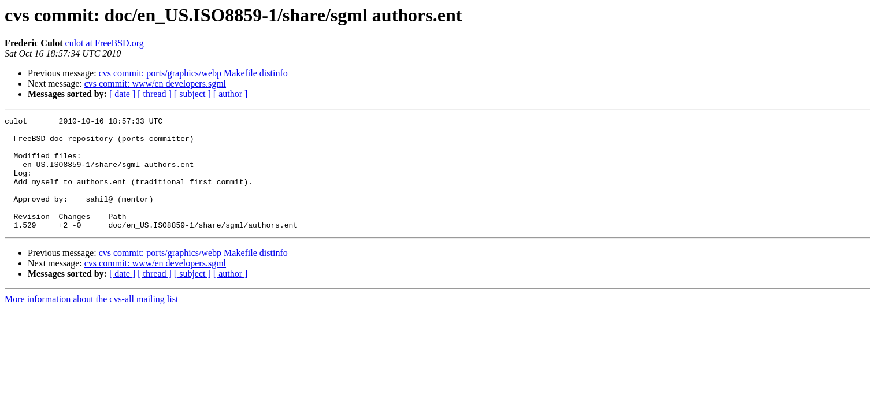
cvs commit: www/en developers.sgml (155, 83)
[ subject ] (192, 94)
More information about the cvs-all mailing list (91, 321)
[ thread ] (155, 94)
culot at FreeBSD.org (104, 43)
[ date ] (122, 94)
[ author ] (230, 94)
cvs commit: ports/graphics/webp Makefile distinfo (193, 73)
